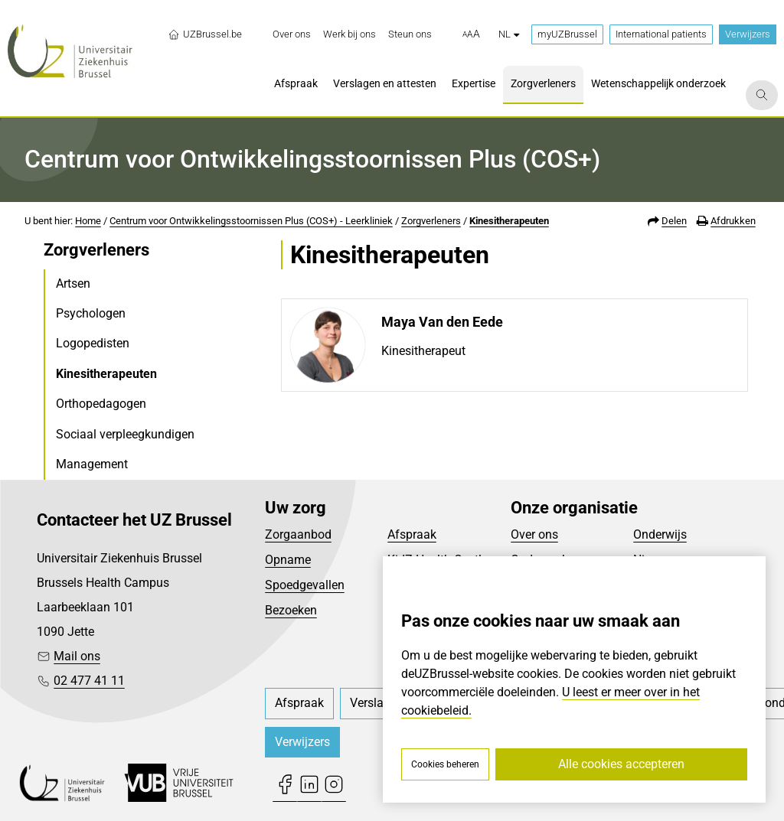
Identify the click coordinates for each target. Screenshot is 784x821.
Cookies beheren (445, 764)
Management (92, 464)
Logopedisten (92, 343)
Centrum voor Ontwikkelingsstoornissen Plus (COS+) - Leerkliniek (251, 220)
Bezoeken (291, 610)
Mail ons (77, 656)
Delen (674, 220)
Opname (288, 559)
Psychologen (91, 313)
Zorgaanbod (298, 534)
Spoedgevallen (305, 585)
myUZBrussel (567, 34)
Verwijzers (747, 34)
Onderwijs (660, 534)
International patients (661, 34)
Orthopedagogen (101, 403)
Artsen (73, 283)
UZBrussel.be (205, 34)
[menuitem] (291, 34)
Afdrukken (733, 220)
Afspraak (411, 534)
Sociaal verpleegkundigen (125, 434)
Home (88, 220)
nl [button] (508, 34)
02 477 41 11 (89, 680)
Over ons (534, 534)
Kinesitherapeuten (509, 220)
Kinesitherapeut (423, 351)
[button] (471, 34)
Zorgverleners (431, 220)
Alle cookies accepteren (621, 764)
